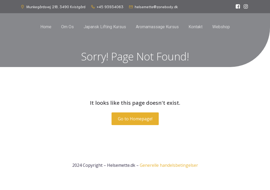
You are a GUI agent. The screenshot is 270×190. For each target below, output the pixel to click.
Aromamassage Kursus (157, 26)
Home (45, 26)
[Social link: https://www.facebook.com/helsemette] (238, 7)
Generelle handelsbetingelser (169, 165)
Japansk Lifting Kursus (105, 26)
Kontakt (195, 26)
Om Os (67, 26)
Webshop (221, 26)
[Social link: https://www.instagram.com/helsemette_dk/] (246, 7)
